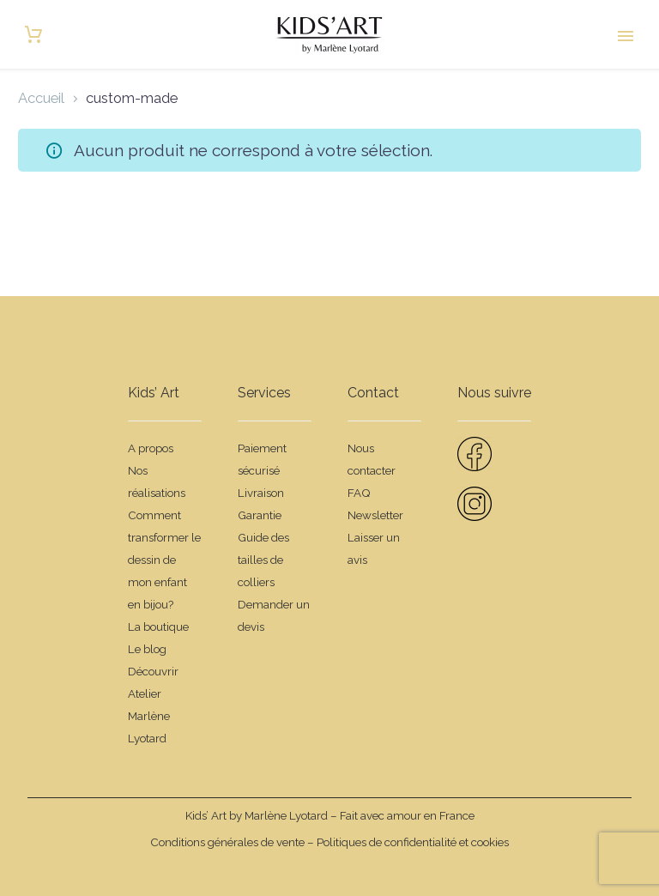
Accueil (41, 97)
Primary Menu (625, 36)
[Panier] (33, 34)
